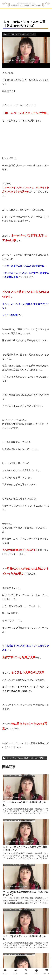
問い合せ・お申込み (40, 955)
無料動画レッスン (15, 951)
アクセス (26, 955)
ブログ (17, 955)
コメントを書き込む (26, 916)
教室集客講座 (31, 951)
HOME (3, 951)
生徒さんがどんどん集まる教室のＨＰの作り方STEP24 (24, 758)
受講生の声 (43, 951)
